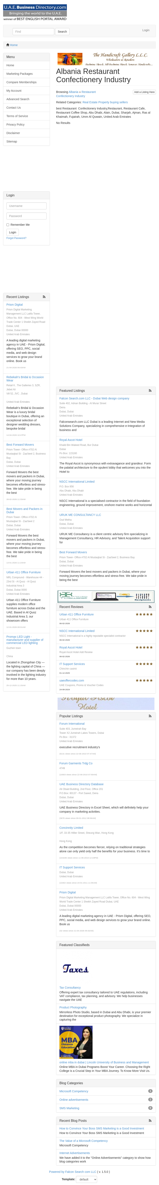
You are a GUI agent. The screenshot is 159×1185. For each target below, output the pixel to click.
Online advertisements (73, 1099)
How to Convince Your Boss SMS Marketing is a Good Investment (101, 1128)
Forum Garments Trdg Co (76, 763)
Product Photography (73, 1007)
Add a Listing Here (144, 92)
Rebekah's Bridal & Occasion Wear (25, 378)
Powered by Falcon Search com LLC (72, 1171)
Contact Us (13, 107)
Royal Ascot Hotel (70, 440)
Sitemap (11, 141)
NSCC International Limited (77, 481)
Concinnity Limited (71, 827)
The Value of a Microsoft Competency (83, 1140)
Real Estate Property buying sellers (105, 102)
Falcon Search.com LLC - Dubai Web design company (94, 398)
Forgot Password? (16, 238)
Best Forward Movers (20, 444)
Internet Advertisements (74, 1153)
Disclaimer (13, 133)
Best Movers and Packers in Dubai (24, 510)
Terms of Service (17, 116)
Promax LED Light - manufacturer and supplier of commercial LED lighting (24, 640)
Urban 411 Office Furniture (23, 572)
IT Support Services (72, 664)
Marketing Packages (19, 73)
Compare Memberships (21, 82)
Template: (68, 1179)
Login (145, 30)
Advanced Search (17, 99)
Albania (73, 92)
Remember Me (20, 224)
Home (14, 45)
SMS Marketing (69, 1108)
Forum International (71, 723)
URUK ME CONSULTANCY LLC (80, 515)
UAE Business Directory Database (81, 784)
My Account (13, 90)
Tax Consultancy (70, 987)
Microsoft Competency (73, 1091)
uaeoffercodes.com (71, 680)
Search (62, 31)
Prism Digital (14, 304)
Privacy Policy (15, 124)
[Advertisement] (26, 170)
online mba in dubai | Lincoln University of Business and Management (104, 1062)
